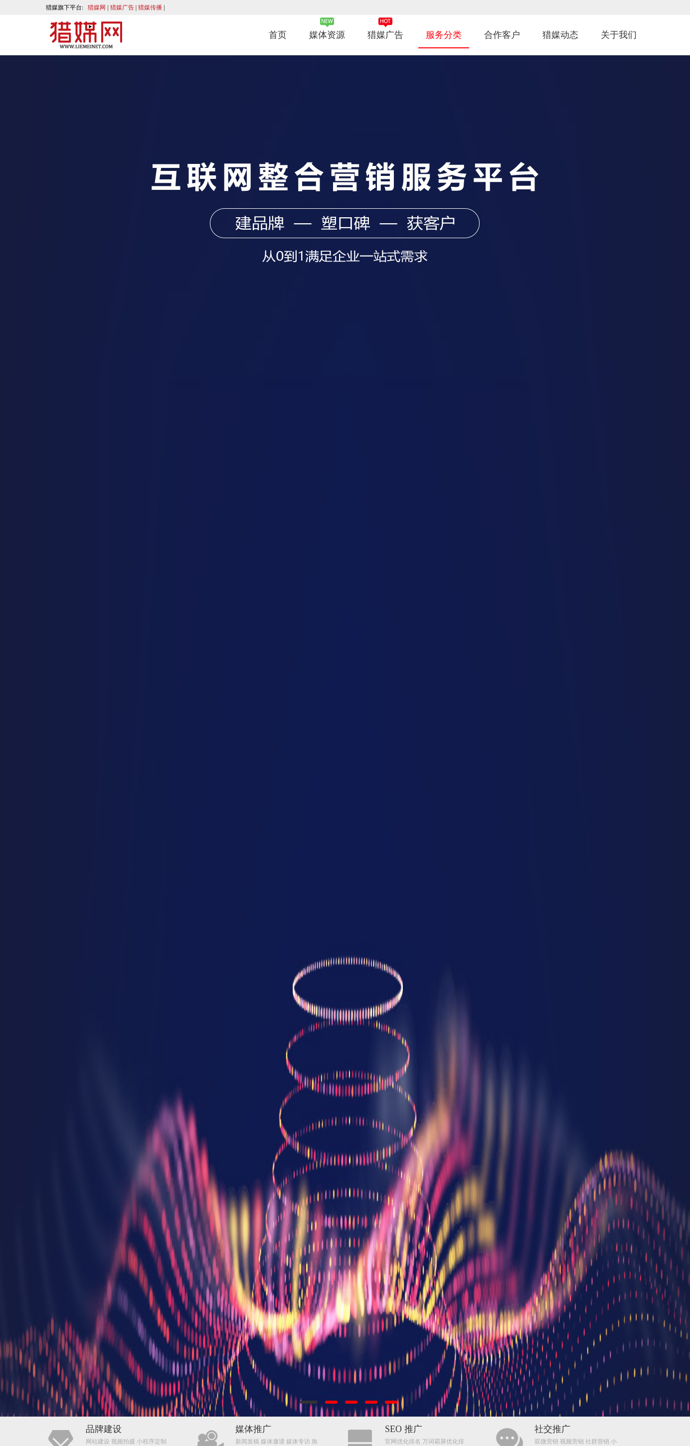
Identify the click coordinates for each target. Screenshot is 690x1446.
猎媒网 (97, 7)
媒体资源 (327, 35)
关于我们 (619, 35)
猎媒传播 (151, 7)
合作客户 (502, 35)
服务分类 (444, 35)
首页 (278, 35)
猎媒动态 (560, 35)
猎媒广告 (123, 7)
